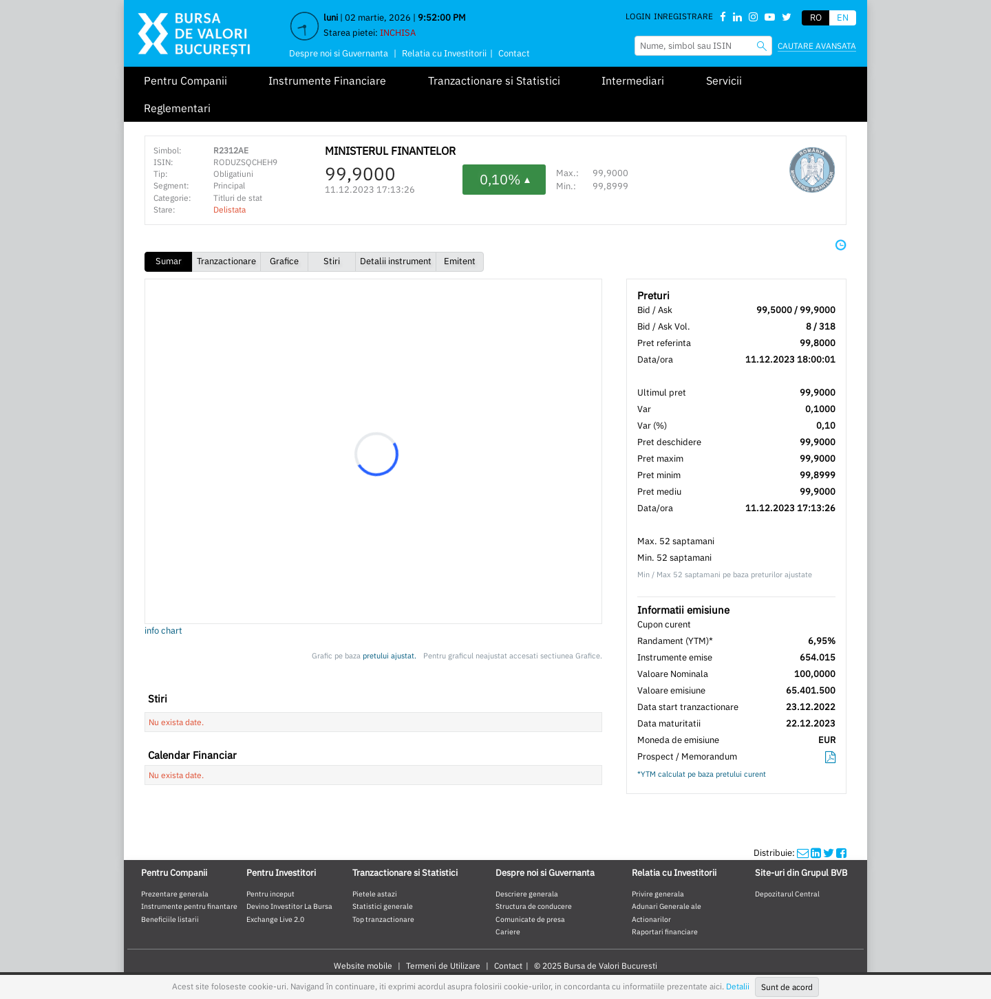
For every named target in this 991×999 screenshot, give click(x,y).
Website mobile (363, 965)
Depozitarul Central (787, 894)
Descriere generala (527, 894)
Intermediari (632, 80)
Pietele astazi (374, 894)
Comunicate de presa (530, 919)
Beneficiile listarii (170, 919)
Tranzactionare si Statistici (494, 80)
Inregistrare (683, 16)
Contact (514, 53)
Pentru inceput (270, 894)
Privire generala (658, 894)
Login (638, 16)
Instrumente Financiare (327, 80)
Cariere (508, 931)
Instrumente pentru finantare (189, 906)
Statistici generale (382, 906)
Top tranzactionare (383, 919)
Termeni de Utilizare (443, 965)
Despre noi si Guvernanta (338, 53)
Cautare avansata (817, 46)
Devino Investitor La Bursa (289, 906)
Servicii (724, 80)
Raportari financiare (665, 931)
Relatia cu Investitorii (444, 53)
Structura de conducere (534, 906)
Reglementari (177, 108)
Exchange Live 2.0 (275, 919)
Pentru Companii (185, 80)
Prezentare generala (175, 894)
